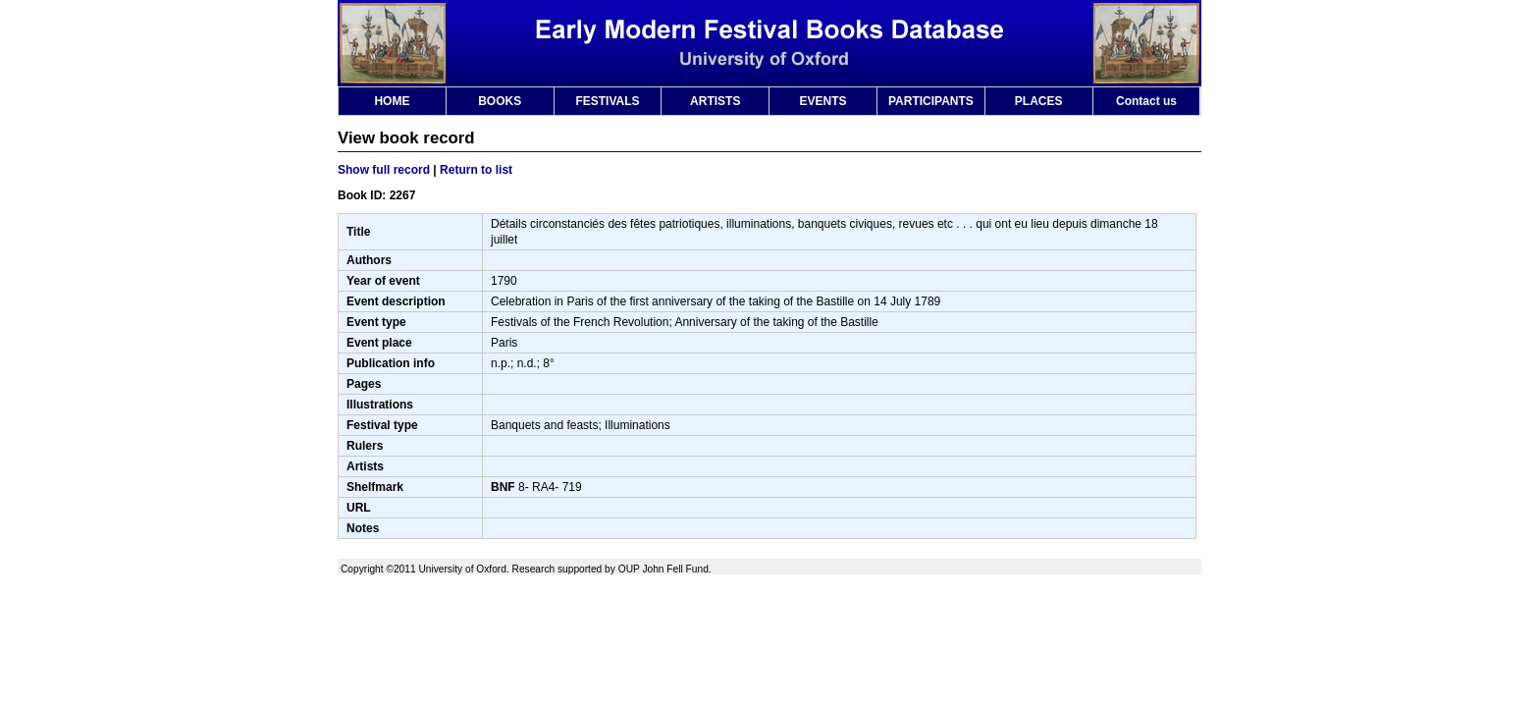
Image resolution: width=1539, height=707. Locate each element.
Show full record (384, 170)
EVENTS (823, 101)
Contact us (1146, 101)
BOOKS (499, 101)
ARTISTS (715, 101)
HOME (391, 101)
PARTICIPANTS (931, 101)
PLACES (1039, 101)
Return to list (476, 170)
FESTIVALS (607, 101)
